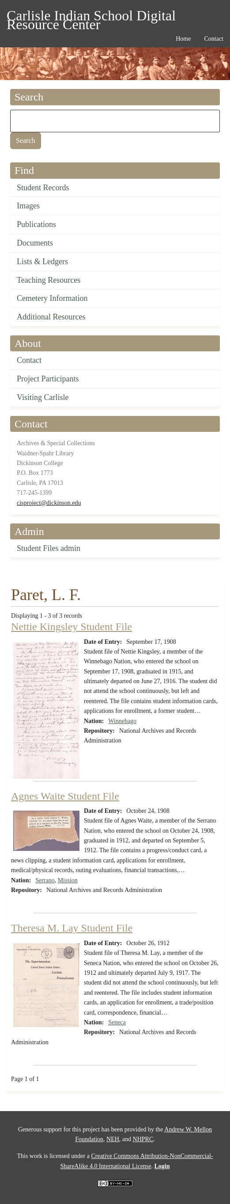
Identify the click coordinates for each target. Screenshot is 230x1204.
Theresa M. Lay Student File (71, 928)
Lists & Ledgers (42, 261)
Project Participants (48, 378)
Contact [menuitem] (213, 38)
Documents (35, 242)
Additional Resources (51, 316)
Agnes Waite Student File (65, 796)
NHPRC (143, 1139)
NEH (112, 1139)
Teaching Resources (48, 280)
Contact (29, 360)
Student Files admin (48, 548)
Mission (68, 880)
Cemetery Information (52, 298)
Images (28, 205)
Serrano (45, 880)
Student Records (43, 187)
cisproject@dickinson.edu (49, 503)
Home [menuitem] (183, 38)
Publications (36, 224)
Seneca (117, 1022)
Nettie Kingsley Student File (71, 626)
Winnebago (122, 721)
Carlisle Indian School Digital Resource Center (91, 17)
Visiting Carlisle (42, 397)
